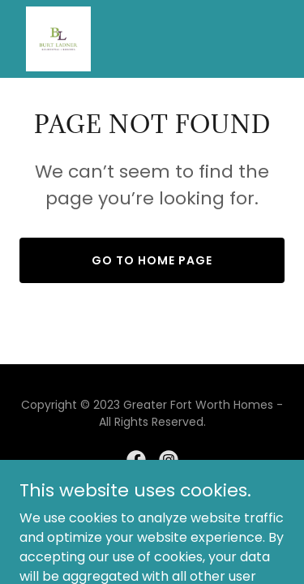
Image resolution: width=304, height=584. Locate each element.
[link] (58, 38)
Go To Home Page (152, 260)
